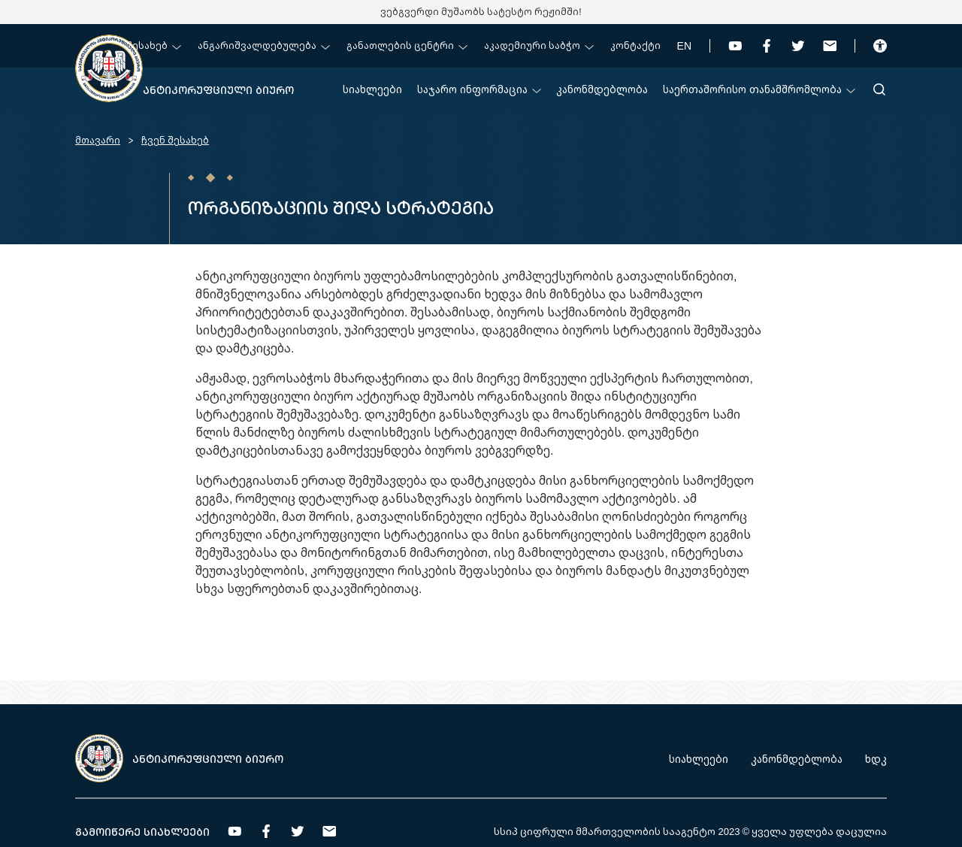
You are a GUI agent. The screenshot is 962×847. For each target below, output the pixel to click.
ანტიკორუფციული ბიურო (218, 90)
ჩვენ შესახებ (140, 45)
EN (684, 45)
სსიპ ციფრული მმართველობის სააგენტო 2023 (617, 831)
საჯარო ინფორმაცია (479, 89)
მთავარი (97, 140)
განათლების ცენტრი (406, 45)
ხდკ (876, 759)
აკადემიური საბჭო (539, 45)
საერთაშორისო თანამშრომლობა (759, 89)
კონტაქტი (635, 45)
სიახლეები (372, 89)
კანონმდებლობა (602, 89)
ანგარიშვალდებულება (264, 45)
